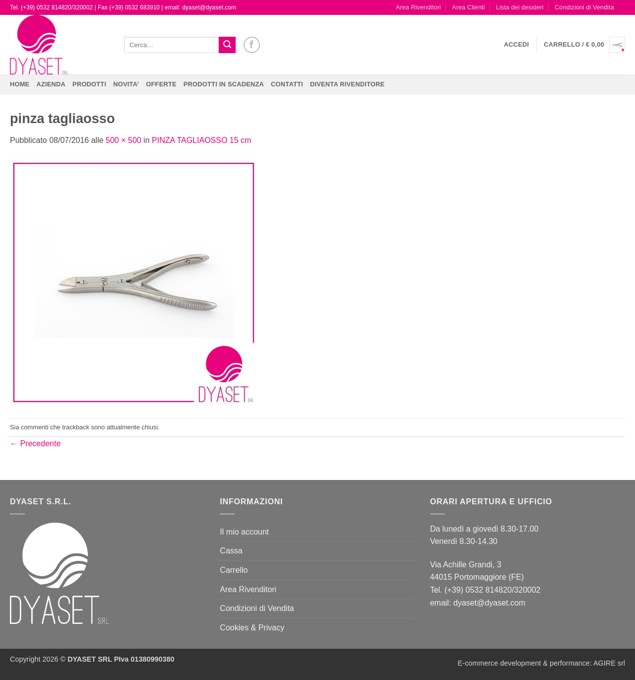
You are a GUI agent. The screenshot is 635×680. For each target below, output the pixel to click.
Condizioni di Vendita (584, 7)
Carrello (234, 570)
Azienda (50, 84)
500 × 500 (123, 140)
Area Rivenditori (418, 7)
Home (19, 84)
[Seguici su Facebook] (252, 45)
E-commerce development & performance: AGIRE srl (541, 663)
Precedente (35, 443)
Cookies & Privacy (252, 627)
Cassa (231, 550)
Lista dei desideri (520, 7)
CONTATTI (287, 84)
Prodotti (89, 84)
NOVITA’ (126, 84)
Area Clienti (468, 7)
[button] (516, 45)
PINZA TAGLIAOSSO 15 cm (201, 140)
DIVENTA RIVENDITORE (347, 84)
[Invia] (227, 45)
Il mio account (244, 532)
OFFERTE (161, 84)
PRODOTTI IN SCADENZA (224, 84)
